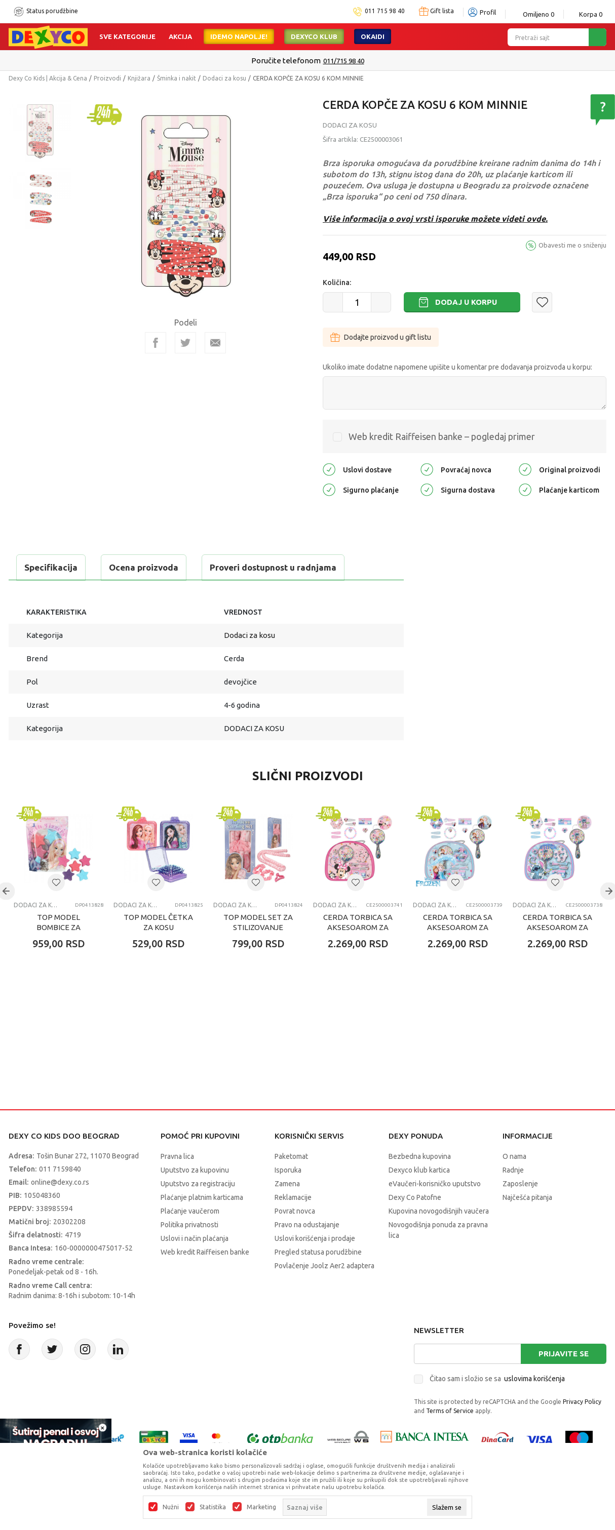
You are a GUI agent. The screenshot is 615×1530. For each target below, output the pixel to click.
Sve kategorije (127, 36)
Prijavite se (564, 1353)
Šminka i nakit (176, 78)
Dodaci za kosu (224, 78)
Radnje (513, 1170)
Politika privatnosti (189, 1225)
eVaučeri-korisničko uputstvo (435, 1184)
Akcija (180, 36)
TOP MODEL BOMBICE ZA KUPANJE (58, 927)
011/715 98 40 (343, 60)
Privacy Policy (582, 1401)
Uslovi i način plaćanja (194, 1238)
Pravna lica (177, 1156)
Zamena (287, 1184)
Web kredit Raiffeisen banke (205, 1252)
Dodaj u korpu (466, 302)
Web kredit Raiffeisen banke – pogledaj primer (442, 436)
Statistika (213, 1507)
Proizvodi (107, 78)
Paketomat (291, 1156)
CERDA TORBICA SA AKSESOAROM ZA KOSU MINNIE (358, 927)
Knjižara (139, 78)
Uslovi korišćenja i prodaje (315, 1238)
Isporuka (288, 1170)
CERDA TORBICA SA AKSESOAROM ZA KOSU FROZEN (457, 927)
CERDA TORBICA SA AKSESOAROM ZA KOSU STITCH (557, 927)
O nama (514, 1156)
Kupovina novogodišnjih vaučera (439, 1211)
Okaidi (373, 36)
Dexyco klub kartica (419, 1170)
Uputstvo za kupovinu (195, 1170)
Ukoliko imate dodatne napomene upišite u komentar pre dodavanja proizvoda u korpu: (457, 367)
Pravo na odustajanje (307, 1225)
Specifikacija (51, 567)
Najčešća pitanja (527, 1197)
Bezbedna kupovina (420, 1156)
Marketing (261, 1507)
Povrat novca (295, 1211)
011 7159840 (60, 1169)
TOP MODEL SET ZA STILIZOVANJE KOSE (258, 927)
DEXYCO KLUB (314, 36)
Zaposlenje (520, 1184)
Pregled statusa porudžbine (318, 1252)
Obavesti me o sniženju (572, 245)
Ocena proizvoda (143, 567)
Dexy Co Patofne (415, 1197)
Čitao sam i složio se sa (497, 1378)
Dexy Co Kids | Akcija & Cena (48, 78)
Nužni (171, 1507)
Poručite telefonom (286, 60)
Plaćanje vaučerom (190, 1211)
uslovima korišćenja (534, 1379)
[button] (542, 302)
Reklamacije (293, 1197)
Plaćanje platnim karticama (202, 1197)
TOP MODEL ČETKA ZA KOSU (158, 922)
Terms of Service (450, 1410)
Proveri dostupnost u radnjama (273, 567)
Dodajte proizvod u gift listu (380, 337)
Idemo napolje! (238, 36)
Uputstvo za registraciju (198, 1184)
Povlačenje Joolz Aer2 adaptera (324, 1266)
